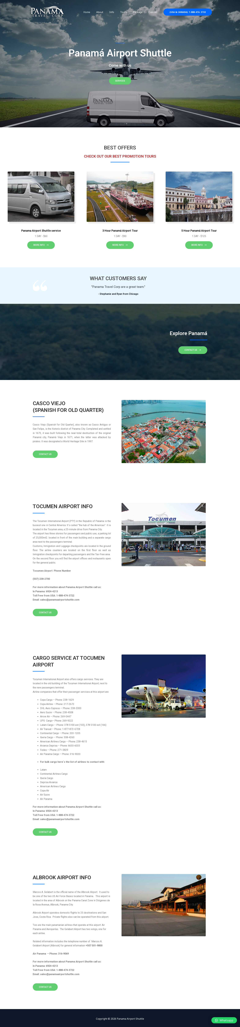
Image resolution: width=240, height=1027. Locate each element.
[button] (224, 1020)
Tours (126, 12)
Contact (153, 12)
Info (116, 12)
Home (93, 12)
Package (139, 12)
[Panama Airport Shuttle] (47, 11)
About (105, 12)
